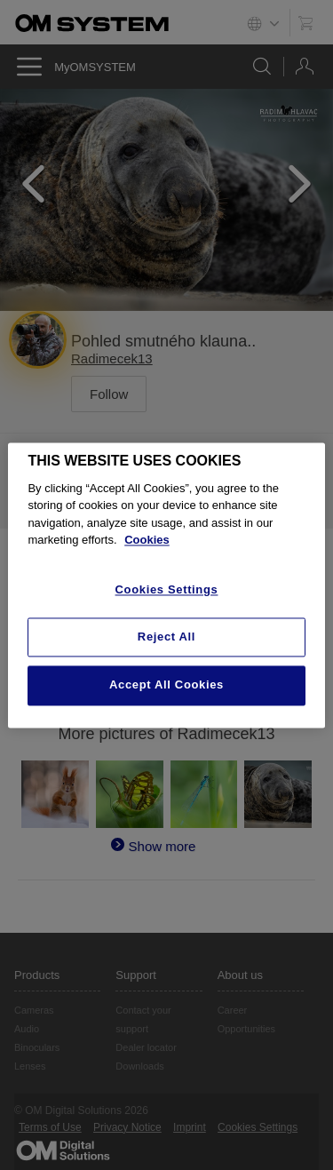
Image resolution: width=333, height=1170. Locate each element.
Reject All (166, 637)
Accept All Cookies (166, 685)
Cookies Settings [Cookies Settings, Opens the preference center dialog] (166, 589)
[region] (166, 585)
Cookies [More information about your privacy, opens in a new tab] (147, 540)
